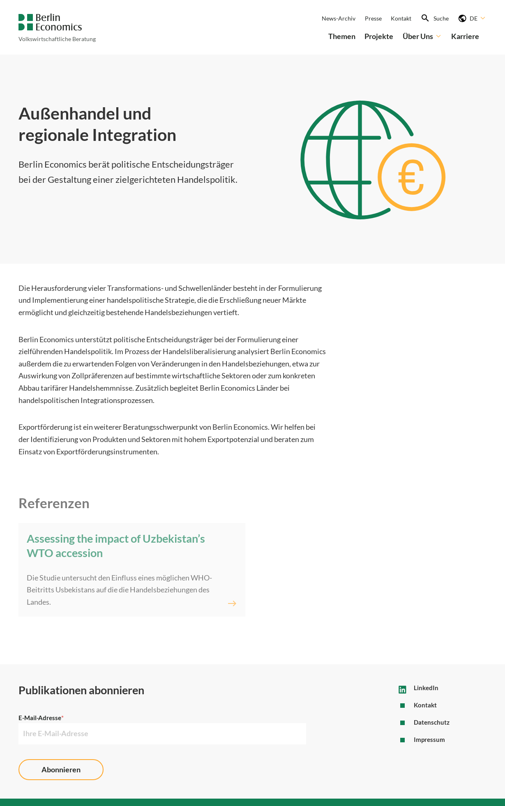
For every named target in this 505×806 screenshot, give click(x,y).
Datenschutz (432, 722)
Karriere (465, 36)
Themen (341, 36)
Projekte (378, 36)
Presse (373, 18)
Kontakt (401, 18)
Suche (441, 18)
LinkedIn (426, 687)
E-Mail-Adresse (41, 718)
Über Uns (422, 36)
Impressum (429, 739)
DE (478, 18)
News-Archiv (338, 18)
